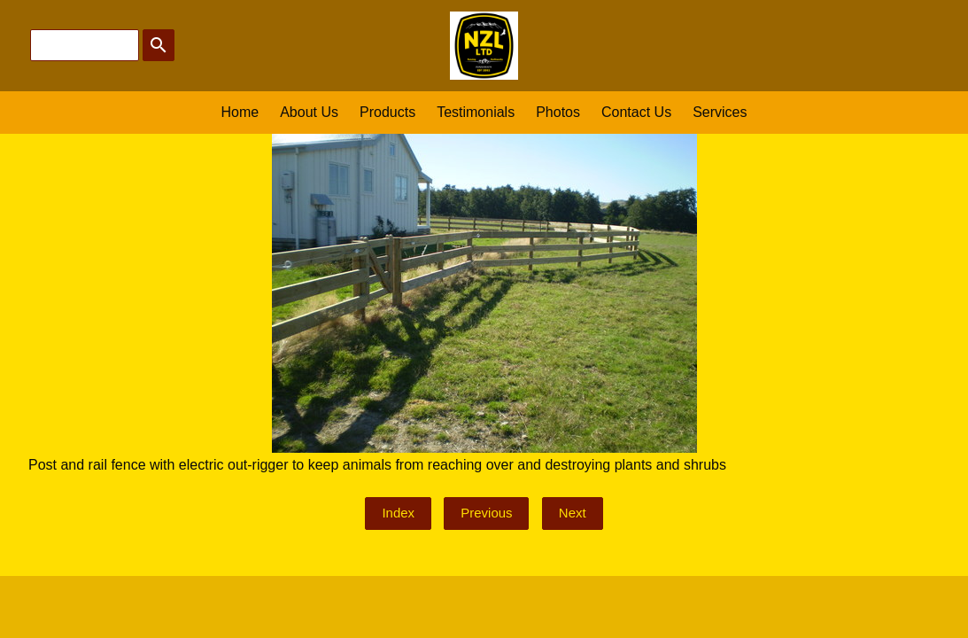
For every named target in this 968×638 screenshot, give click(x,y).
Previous (486, 512)
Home (240, 112)
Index (398, 512)
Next (572, 512)
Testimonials (476, 112)
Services (720, 112)
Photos (558, 112)
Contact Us (636, 112)
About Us (309, 112)
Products (387, 112)
